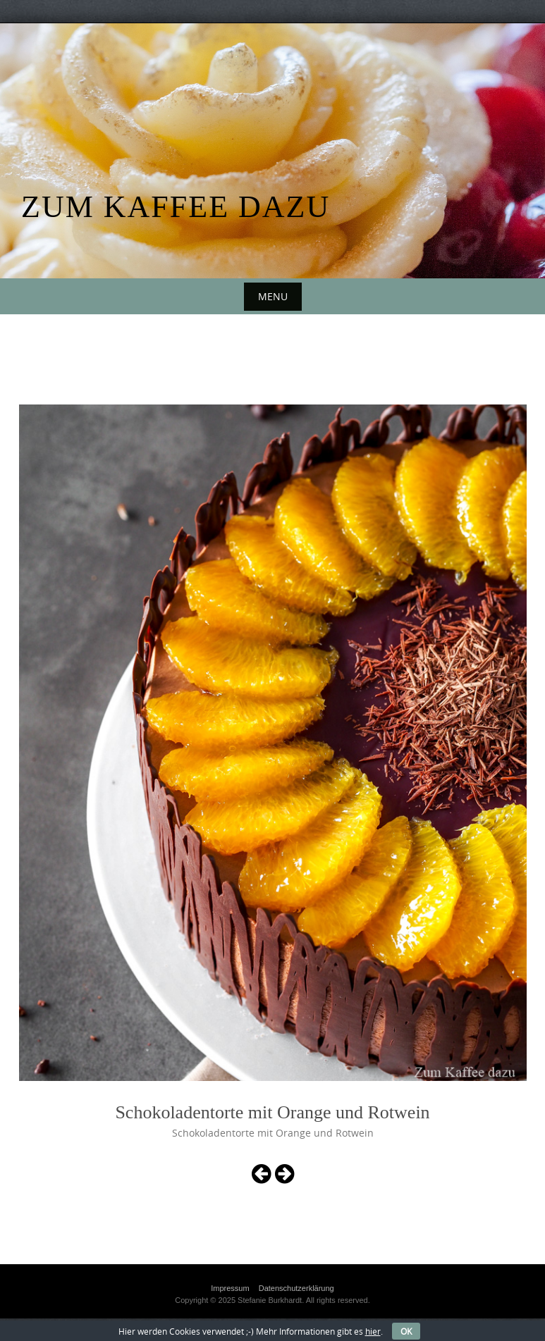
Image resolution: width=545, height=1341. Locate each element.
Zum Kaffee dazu (175, 207)
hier (373, 1331)
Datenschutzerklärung (296, 1288)
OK (406, 1331)
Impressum (230, 1288)
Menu (273, 296)
